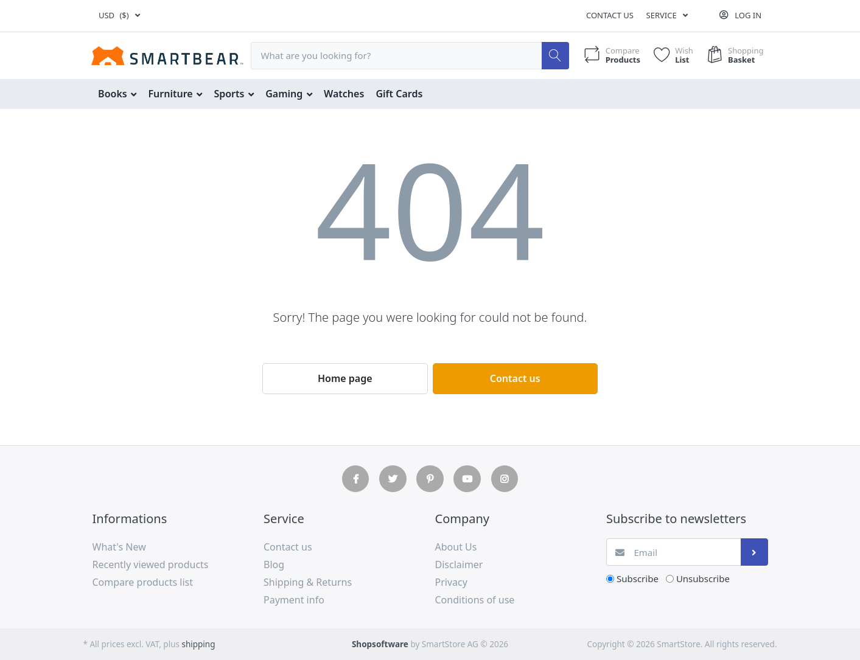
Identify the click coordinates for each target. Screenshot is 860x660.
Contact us (610, 15)
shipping (198, 644)
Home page (345, 378)
